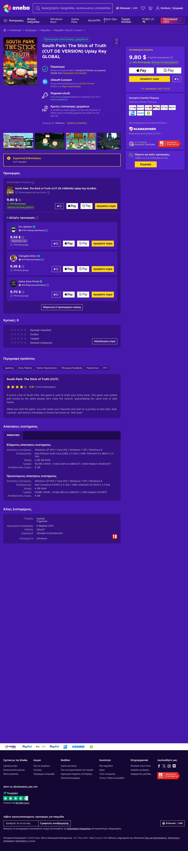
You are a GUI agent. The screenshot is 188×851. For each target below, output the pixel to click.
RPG (105, 368)
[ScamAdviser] (142, 129)
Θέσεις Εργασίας (10, 774)
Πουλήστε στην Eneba (141, 766)
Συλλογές (38, 770)
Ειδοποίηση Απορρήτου (78, 829)
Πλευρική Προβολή (71, 368)
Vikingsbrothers (28, 256)
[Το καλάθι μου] (150, 8)
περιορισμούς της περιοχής (74, 73)
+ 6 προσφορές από (155, 89)
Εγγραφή (178, 8)
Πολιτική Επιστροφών (70, 778)
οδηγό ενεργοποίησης (71, 86)
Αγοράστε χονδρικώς (140, 770)
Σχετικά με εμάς (10, 766)
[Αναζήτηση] (73, 8)
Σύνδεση (163, 8)
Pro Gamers (25, 227)
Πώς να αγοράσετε (42, 766)
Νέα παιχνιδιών (106, 766)
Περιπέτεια (93, 368)
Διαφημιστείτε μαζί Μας (141, 774)
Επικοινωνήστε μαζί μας (14, 770)
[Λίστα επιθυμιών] (143, 8)
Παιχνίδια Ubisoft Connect (68, 30)
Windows (42, 538)
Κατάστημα (15, 30)
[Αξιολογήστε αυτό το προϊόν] (18, 387)
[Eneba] (16, 8)
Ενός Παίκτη (25, 368)
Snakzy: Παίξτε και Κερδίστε (111, 778)
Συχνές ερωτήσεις (69, 766)
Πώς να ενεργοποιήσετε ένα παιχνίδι (77, 770)
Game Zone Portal (29, 281)
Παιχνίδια (45, 30)
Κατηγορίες (31, 30)
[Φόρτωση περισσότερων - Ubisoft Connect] (45, 82)
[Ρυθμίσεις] (126, 8)
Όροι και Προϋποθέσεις (156, 838)
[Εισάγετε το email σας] (21, 823)
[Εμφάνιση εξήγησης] (46, 230)
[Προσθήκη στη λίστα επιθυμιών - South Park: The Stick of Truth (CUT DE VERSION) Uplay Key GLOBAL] (117, 42)
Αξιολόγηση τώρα (104, 341)
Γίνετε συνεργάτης (107, 774)
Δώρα (102, 770)
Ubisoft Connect (87, 84)
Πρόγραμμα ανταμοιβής (44, 774)
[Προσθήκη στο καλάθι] (177, 79)
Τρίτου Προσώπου (46, 368)
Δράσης (9, 368)
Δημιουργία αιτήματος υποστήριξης (76, 774)
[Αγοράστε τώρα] (141, 70)
